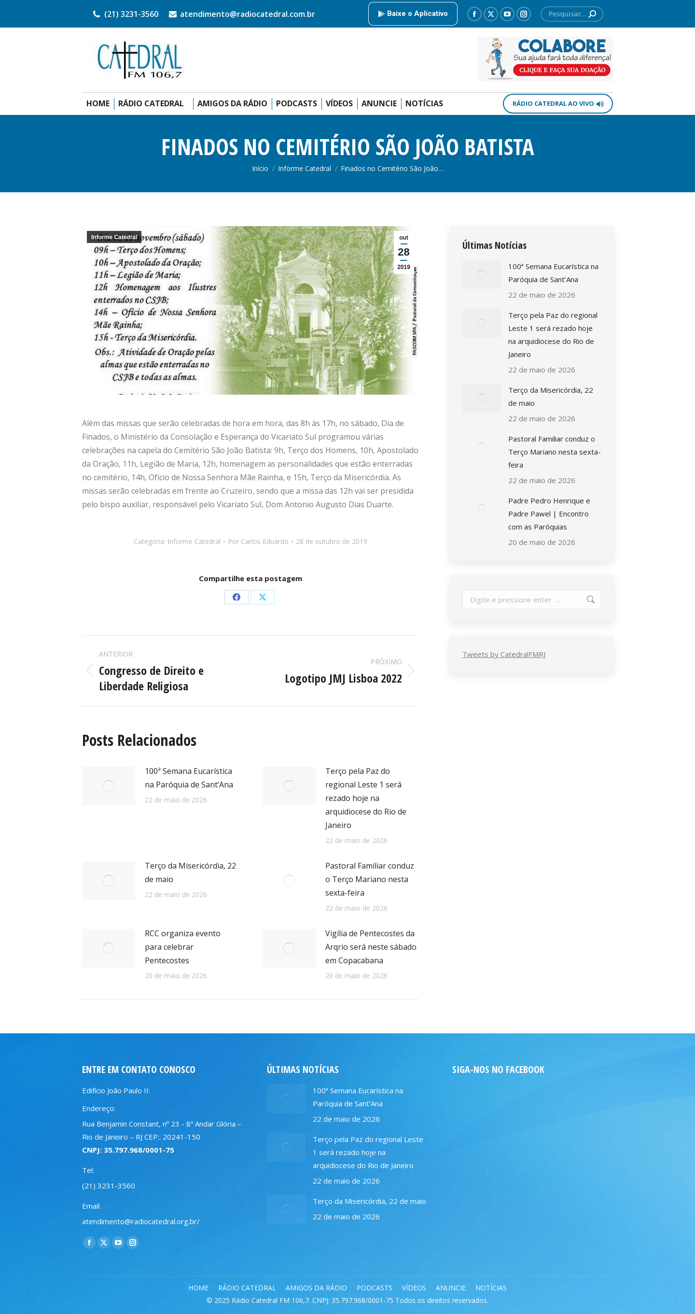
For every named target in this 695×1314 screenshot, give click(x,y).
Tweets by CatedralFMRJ (503, 654)
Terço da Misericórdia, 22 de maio (190, 872)
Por (258, 541)
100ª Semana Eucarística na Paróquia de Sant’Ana (189, 778)
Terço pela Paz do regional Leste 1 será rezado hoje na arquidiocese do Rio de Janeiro (365, 798)
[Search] (572, 14)
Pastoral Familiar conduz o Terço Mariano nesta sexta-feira (369, 879)
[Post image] (108, 786)
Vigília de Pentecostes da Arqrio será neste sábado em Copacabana (371, 947)
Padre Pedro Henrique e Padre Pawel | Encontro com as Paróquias (549, 513)
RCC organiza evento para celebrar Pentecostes (183, 947)
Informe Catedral (114, 237)
